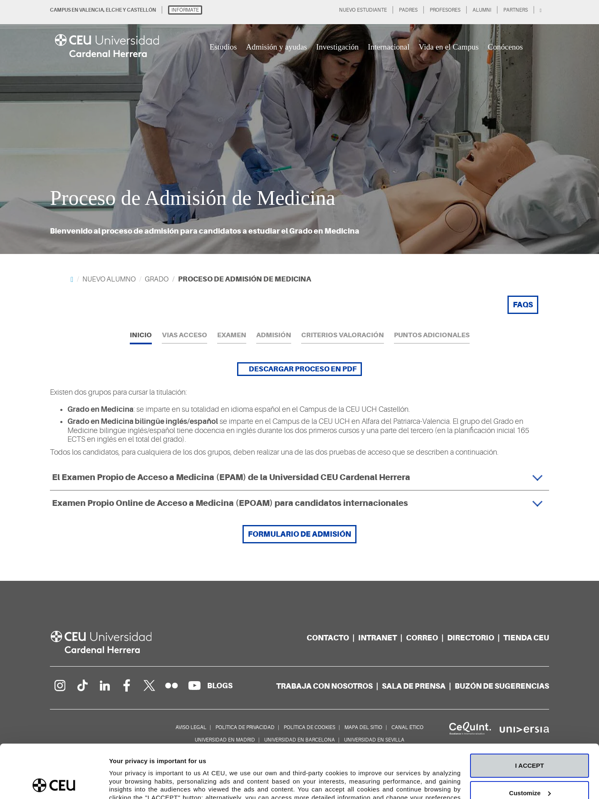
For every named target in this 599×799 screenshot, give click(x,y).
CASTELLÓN (141, 10)
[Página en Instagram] (59, 685)
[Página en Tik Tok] (82, 685)
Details (119, 782)
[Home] (72, 279)
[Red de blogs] (220, 685)
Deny (529, 766)
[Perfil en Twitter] (149, 685)
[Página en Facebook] (126, 685)
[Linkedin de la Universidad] (104, 685)
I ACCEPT (529, 712)
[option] (299, 127)
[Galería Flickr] (171, 685)
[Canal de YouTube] (194, 685)
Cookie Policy (142, 760)
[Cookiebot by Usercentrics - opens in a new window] (53, 783)
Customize (530, 739)
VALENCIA (91, 10)
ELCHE (114, 10)
